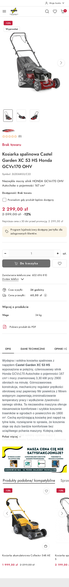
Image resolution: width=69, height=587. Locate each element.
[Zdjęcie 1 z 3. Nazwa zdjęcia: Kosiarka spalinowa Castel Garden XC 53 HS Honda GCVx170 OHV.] (8, 116)
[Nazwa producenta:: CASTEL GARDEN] (8, 131)
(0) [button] (20, 136)
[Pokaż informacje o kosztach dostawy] (45, 295)
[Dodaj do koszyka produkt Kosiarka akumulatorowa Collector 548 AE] (46, 546)
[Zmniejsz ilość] (5, 253)
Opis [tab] (8, 349)
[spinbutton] (31, 253)
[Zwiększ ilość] (57, 253)
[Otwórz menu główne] (4, 11)
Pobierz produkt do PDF (19, 327)
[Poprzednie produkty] (7, 513)
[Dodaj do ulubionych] (59, 263)
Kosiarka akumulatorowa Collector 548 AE (26, 555)
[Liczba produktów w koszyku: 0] (63, 11)
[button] (61, 63)
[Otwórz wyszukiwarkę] (47, 11)
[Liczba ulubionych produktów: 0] (55, 11)
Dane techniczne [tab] (33, 349)
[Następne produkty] (62, 513)
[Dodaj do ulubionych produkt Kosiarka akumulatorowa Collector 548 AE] (46, 491)
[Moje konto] (55, 3)
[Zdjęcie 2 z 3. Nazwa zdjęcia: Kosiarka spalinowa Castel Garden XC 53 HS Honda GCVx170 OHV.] (21, 116)
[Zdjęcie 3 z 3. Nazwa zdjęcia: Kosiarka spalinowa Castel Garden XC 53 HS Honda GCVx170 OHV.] (34, 116)
